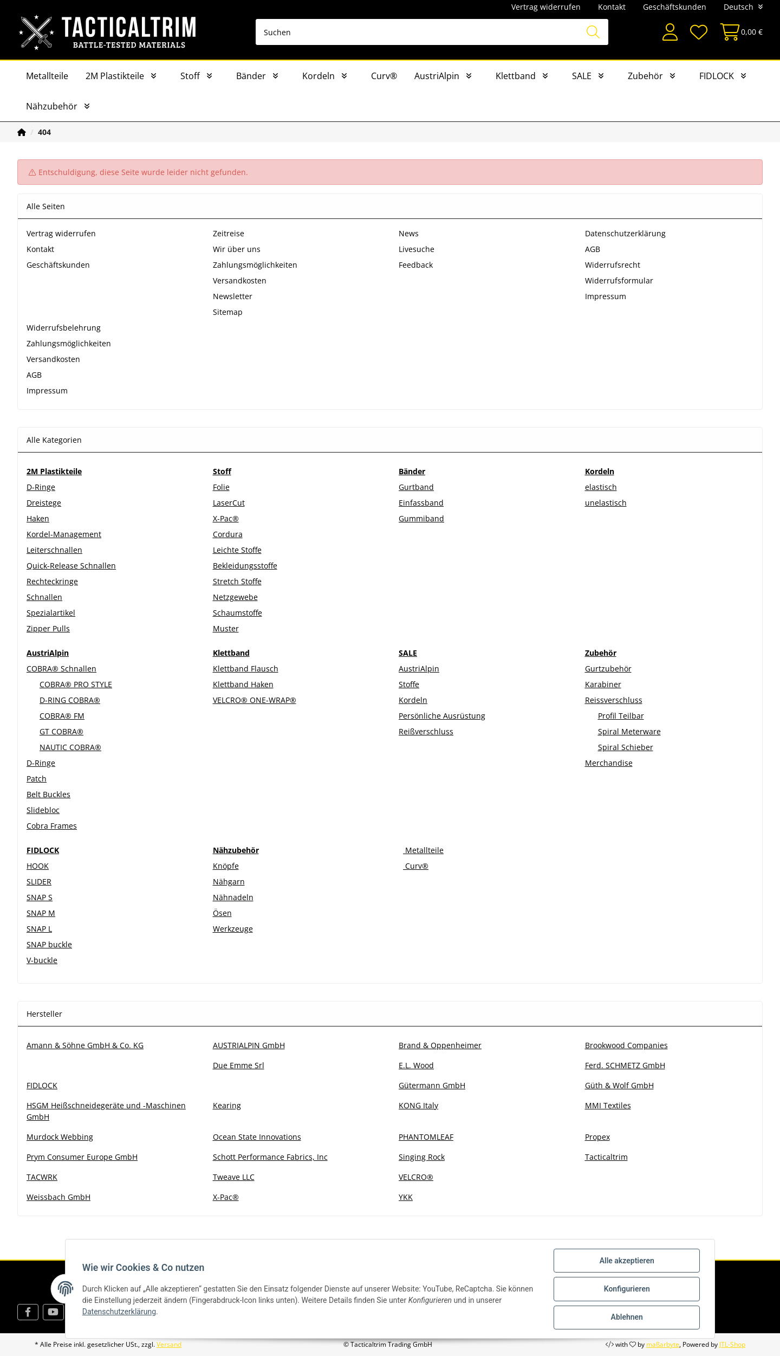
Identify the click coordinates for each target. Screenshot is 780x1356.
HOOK (38, 866)
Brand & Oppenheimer (440, 1045)
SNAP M (41, 913)
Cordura (228, 534)
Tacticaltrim (606, 1157)
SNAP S (40, 897)
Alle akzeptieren (626, 1261)
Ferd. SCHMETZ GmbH (625, 1065)
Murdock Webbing (60, 1137)
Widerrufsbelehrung (64, 327)
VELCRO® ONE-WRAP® (254, 700)
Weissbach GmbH (58, 1197)
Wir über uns (237, 249)
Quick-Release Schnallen (71, 565)
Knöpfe (226, 866)
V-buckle (42, 960)
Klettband (516, 76)
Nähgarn (229, 881)
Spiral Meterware (629, 731)
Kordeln (318, 76)
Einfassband (421, 503)
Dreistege (44, 503)
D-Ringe (41, 487)
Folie (221, 487)
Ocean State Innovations (257, 1137)
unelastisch (606, 503)
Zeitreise (228, 233)
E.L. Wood (416, 1065)
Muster (226, 628)
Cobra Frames (52, 826)
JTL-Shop (732, 1344)
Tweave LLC (234, 1177)
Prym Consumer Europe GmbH (82, 1157)
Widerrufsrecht (612, 265)
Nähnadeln (233, 897)
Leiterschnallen (54, 550)
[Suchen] (432, 32)
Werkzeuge (233, 929)
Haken (38, 518)
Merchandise (609, 763)
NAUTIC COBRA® (70, 747)
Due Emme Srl (238, 1065)
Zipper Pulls (48, 628)
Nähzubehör (51, 106)
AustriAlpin (436, 76)
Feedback (416, 265)
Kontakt (612, 7)
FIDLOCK (716, 76)
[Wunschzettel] (698, 32)
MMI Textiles (608, 1105)
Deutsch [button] (738, 7)
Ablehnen (626, 1317)
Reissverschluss (613, 700)
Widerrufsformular (619, 280)
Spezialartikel (51, 613)
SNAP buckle (49, 944)
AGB (592, 249)
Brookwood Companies (626, 1045)
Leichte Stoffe (237, 550)
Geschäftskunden (674, 7)
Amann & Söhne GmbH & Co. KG (85, 1045)
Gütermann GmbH (432, 1085)
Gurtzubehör (608, 668)
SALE (582, 76)
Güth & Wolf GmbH (619, 1085)
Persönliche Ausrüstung (442, 716)
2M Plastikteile (115, 76)
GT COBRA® (61, 731)
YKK (406, 1197)
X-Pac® (226, 518)
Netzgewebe (235, 597)
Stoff (190, 76)
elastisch (601, 487)
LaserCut (229, 503)
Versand (169, 1344)
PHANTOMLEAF (426, 1137)
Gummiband (421, 518)
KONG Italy (418, 1105)
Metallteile (47, 76)
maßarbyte (662, 1344)
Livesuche (416, 249)
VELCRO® (416, 1177)
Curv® (384, 76)
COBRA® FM (62, 716)
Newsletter (232, 296)
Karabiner (603, 684)
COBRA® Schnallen (61, 668)
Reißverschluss (426, 731)
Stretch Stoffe (237, 581)
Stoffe (409, 684)
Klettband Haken (243, 684)
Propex (597, 1137)
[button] (670, 32)
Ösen (222, 913)
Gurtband (416, 487)
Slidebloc (43, 810)
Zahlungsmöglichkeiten (255, 265)
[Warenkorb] (738, 32)
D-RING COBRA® (70, 700)
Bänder (251, 76)
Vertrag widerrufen (546, 7)
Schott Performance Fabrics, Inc (270, 1157)
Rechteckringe (52, 581)
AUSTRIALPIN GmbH (249, 1045)
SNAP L (39, 929)
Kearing (227, 1105)
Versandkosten (239, 280)
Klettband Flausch (245, 668)
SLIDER (39, 881)
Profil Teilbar (621, 716)
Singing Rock (422, 1157)
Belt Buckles (48, 794)
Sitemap (228, 312)
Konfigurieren (626, 1289)
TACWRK (42, 1177)
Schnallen (44, 597)
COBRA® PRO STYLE (76, 684)
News (409, 233)
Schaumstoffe (237, 613)
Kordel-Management (64, 534)
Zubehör (645, 76)
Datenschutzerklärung (625, 233)
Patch (37, 778)
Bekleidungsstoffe (245, 565)
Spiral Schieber (625, 747)
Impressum (605, 296)
